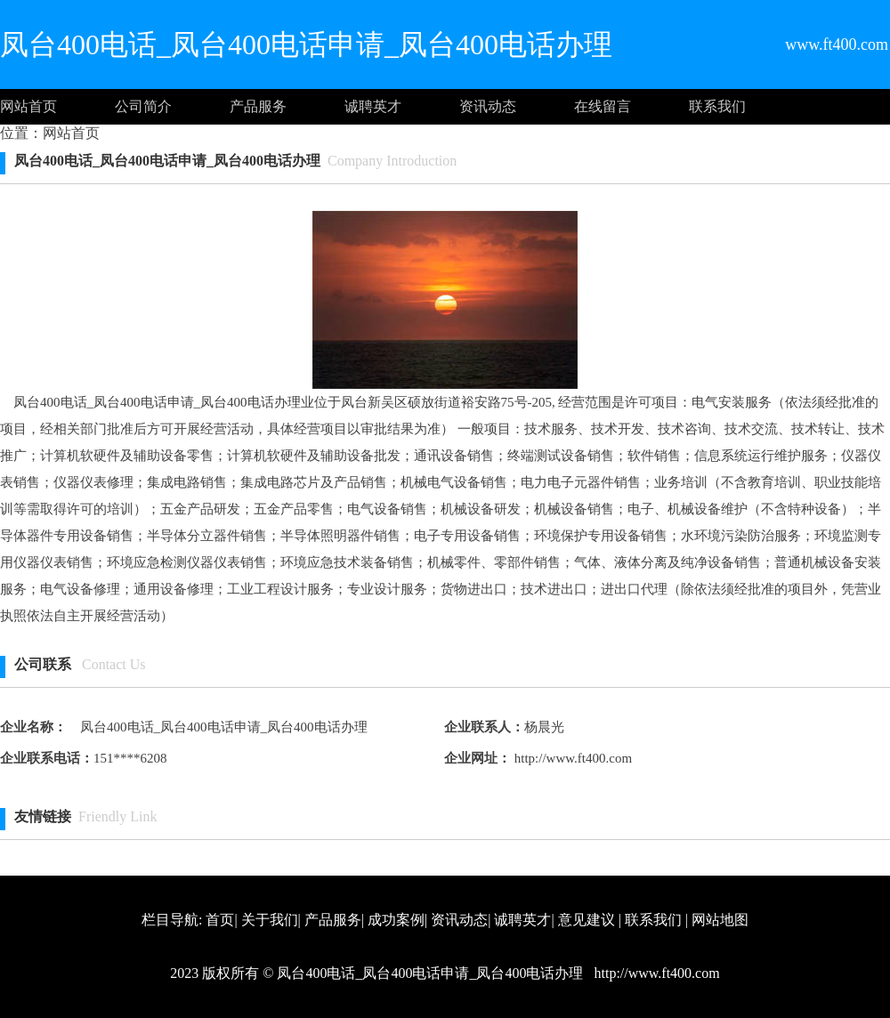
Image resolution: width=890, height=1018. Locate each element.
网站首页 (28, 106)
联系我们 (717, 106)
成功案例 (396, 919)
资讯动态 (487, 106)
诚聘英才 (372, 106)
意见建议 (586, 919)
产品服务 (258, 106)
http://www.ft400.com (571, 758)
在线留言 (602, 106)
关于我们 (269, 919)
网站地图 (720, 919)
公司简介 (143, 106)
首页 (220, 919)
